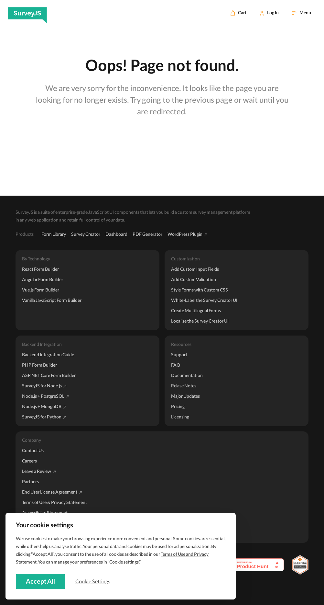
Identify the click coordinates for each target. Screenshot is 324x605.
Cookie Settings (93, 581)
